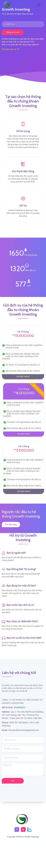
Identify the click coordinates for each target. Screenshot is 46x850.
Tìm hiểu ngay (11, 525)
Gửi (12, 781)
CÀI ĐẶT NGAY (23, 377)
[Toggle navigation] (39, 4)
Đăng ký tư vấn (12, 32)
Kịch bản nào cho (9, 49)
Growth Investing (32, 837)
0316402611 (19, 707)
